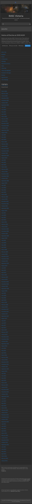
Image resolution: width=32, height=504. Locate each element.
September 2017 (5, 316)
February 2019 (4, 277)
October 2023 (4, 153)
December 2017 (5, 309)
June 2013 (3, 426)
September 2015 (5, 368)
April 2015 (3, 380)
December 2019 (5, 256)
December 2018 (5, 281)
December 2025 (5, 98)
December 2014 (5, 389)
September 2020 (5, 235)
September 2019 (5, 263)
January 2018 (4, 307)
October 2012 (4, 442)
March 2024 (4, 141)
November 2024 (5, 125)
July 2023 (3, 160)
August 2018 (4, 290)
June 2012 (3, 449)
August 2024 (4, 132)
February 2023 (4, 169)
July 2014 (3, 398)
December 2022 (5, 173)
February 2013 (4, 435)
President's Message (6, 72)
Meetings (21, 45)
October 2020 (4, 233)
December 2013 (5, 414)
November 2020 (5, 231)
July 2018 (3, 293)
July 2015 (3, 373)
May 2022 (3, 189)
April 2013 (3, 430)
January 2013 (4, 437)
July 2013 (3, 424)
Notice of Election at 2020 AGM (13, 35)
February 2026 (4, 93)
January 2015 (4, 387)
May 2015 (3, 378)
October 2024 (4, 128)
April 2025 (3, 114)
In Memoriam (4, 59)
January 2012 (4, 460)
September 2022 (5, 180)
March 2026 (4, 91)
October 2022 (4, 178)
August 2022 (4, 183)
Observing (3, 68)
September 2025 (5, 105)
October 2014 (4, 394)
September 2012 (5, 444)
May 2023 (3, 162)
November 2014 (5, 391)
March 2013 (4, 433)
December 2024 (5, 123)
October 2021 (4, 206)
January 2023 (4, 171)
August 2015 (4, 371)
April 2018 (3, 300)
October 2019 (4, 261)
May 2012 (3, 451)
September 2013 (5, 421)
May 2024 (3, 137)
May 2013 (3, 428)
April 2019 (3, 272)
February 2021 (4, 224)
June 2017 (3, 323)
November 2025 (5, 100)
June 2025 (3, 109)
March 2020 (4, 249)
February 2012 (4, 458)
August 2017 (4, 318)
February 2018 (4, 304)
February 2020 (4, 251)
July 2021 (3, 212)
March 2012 (4, 456)
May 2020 (3, 245)
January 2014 (4, 412)
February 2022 (4, 196)
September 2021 (5, 208)
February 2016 (4, 357)
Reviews (3, 75)
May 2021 (3, 217)
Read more (28, 45)
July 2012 (3, 446)
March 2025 (4, 116)
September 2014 (5, 396)
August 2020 (4, 238)
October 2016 (4, 341)
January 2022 (4, 199)
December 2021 (5, 201)
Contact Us (3, 470)
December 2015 (5, 362)
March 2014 (4, 407)
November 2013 (5, 417)
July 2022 (3, 185)
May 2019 (3, 270)
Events (2, 56)
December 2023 (5, 148)
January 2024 (4, 146)
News (2, 65)
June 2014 (3, 401)
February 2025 (4, 118)
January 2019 (4, 279)
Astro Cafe (3, 52)
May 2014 (3, 403)
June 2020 (3, 242)
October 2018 (4, 286)
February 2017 (4, 332)
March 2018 (4, 302)
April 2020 (3, 247)
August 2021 (4, 210)
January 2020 (4, 254)
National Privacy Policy (15, 491)
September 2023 (5, 155)
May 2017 (3, 325)
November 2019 (5, 258)
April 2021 (3, 219)
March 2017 (4, 329)
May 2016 (3, 350)
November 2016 (5, 339)
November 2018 (5, 284)
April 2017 (3, 327)
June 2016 (3, 348)
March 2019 (4, 274)
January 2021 (4, 226)
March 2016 (4, 355)
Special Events (4, 77)
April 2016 (3, 352)
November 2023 (5, 150)
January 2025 (4, 121)
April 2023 (3, 164)
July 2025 (3, 107)
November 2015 (5, 364)
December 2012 (5, 440)
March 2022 (4, 194)
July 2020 (3, 240)
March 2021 (4, 222)
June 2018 (3, 295)
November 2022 (5, 176)
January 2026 (4, 95)
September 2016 (5, 343)
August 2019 (4, 265)
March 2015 (4, 382)
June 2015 (3, 375)
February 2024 (4, 144)
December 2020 (5, 228)
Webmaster (5, 45)
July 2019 (3, 267)
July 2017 (3, 320)
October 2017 (4, 313)
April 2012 (3, 453)
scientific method (26, 479)
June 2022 (3, 187)
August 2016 (4, 346)
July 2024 (3, 134)
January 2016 (4, 359)
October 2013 (4, 419)
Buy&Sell (3, 54)
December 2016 (5, 336)
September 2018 (5, 288)
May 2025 (3, 111)
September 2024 (5, 130)
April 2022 (3, 192)
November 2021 (5, 203)
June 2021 (3, 215)
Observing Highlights (6, 70)
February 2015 (4, 385)
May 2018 (3, 297)
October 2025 (4, 102)
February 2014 (4, 410)
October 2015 (4, 366)
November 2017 (5, 311)
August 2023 (4, 157)
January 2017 (4, 334)
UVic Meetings (4, 79)
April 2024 (3, 139)
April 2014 (3, 405)
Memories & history (5, 63)
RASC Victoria (16, 15)
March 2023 (4, 167)
